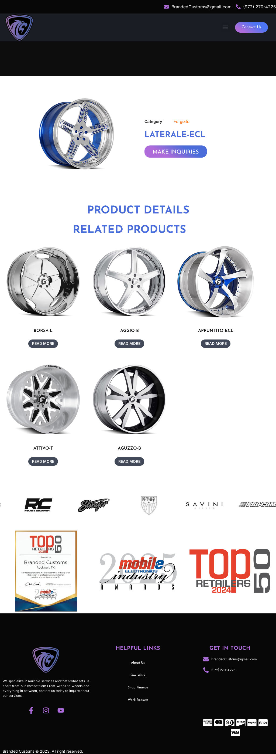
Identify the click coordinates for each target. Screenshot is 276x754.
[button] (225, 27)
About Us (138, 662)
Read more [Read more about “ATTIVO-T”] (43, 461)
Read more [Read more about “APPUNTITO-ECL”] (216, 343)
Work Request (138, 700)
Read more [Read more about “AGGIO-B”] (129, 343)
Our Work (137, 675)
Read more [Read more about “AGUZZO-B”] (129, 461)
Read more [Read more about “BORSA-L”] (43, 343)
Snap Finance (138, 687)
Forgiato (181, 121)
